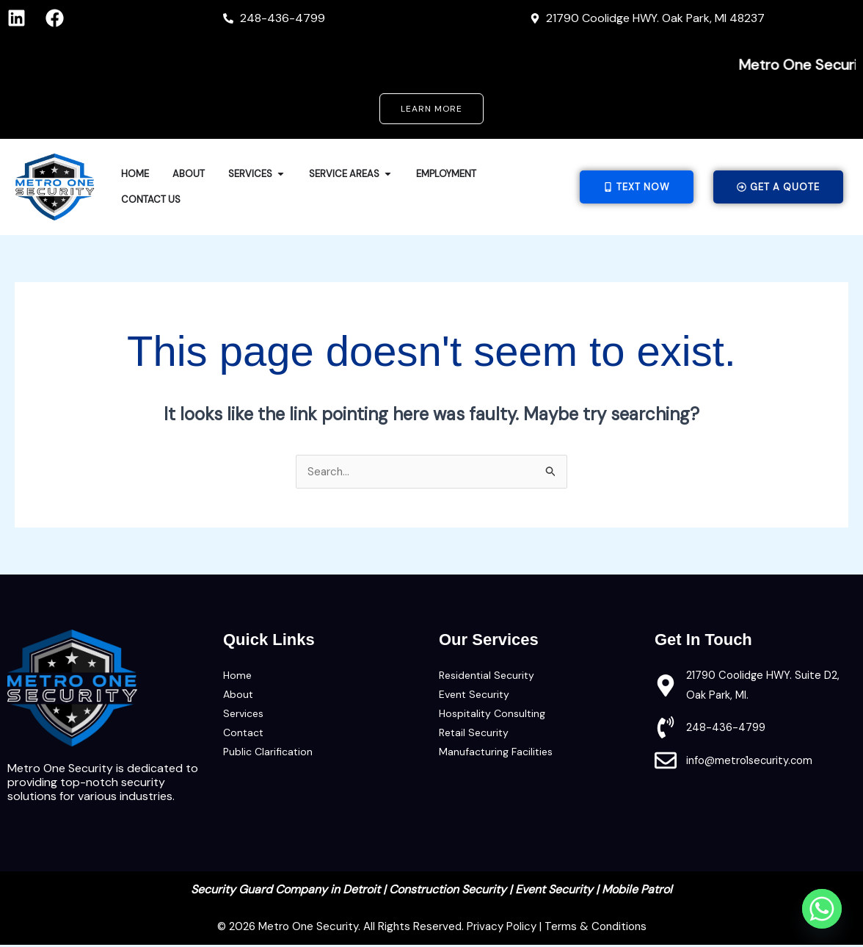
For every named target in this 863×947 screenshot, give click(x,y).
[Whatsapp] (822, 909)
